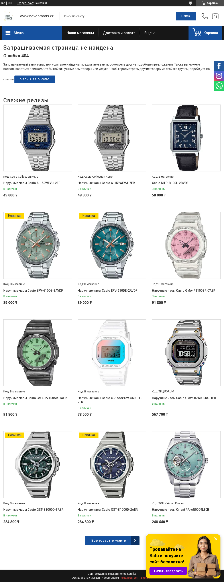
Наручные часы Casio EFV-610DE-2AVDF (107, 290)
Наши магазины (80, 33)
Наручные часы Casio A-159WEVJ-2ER (32, 183)
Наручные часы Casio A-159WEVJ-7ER (106, 183)
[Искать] (186, 16)
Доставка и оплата (119, 33)
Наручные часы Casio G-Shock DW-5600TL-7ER (110, 400)
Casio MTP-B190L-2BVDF (170, 183)
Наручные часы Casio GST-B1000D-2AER (108, 509)
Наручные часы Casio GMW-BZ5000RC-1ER (184, 398)
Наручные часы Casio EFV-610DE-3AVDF (33, 290)
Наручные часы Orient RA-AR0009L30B (180, 509)
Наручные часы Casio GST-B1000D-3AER (33, 509)
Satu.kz (131, 573)
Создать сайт (25, 3)
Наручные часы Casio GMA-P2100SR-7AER (183, 290)
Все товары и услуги (108, 540)
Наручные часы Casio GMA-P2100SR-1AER (35, 398)
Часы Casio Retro (34, 79)
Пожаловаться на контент (136, 577)
